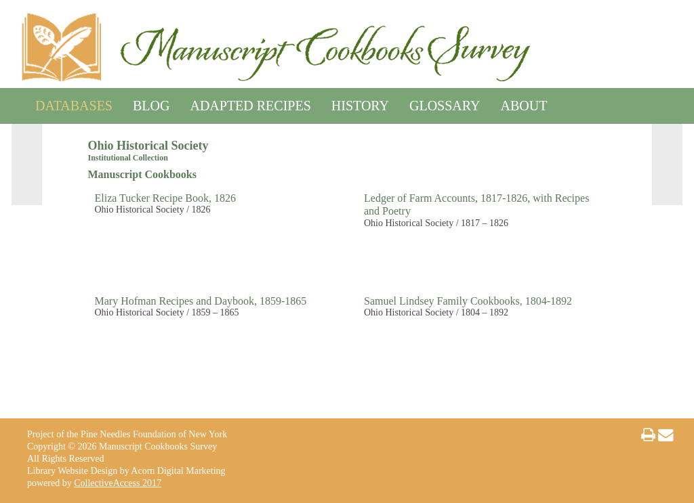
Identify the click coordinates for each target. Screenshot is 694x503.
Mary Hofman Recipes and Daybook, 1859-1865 (201, 301)
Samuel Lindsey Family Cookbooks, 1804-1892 (468, 301)
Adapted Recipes (250, 103)
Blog (151, 103)
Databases (74, 103)
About (524, 103)
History (360, 103)
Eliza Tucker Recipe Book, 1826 (165, 198)
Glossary (444, 103)
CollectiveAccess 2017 (117, 483)
